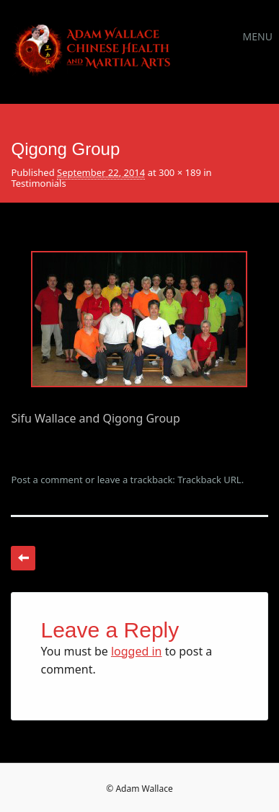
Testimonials (38, 183)
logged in (136, 651)
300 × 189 (180, 172)
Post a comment (46, 479)
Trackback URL (209, 479)
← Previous (23, 558)
